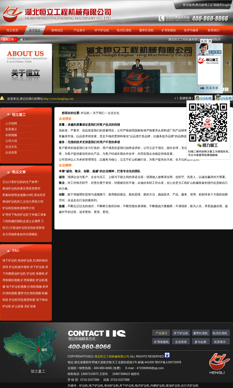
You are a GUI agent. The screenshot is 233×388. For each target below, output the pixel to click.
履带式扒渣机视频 (29, 293)
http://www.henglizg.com (58, 98)
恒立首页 (12, 30)
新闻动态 (57, 30)
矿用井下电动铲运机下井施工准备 (24, 214)
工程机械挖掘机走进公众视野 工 (23, 221)
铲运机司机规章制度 (22, 299)
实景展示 (11, 129)
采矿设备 (30, 306)
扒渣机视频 (34, 286)
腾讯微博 (201, 5)
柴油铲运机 (173, 385)
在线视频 (11, 135)
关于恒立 (35, 30)
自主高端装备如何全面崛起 (19, 234)
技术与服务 (191, 30)
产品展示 (79, 30)
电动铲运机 (25, 260)
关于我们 (98, 113)
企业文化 (11, 146)
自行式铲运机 (189, 385)
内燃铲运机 (157, 385)
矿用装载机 (169, 30)
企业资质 (11, 152)
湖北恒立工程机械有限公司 (111, 356)
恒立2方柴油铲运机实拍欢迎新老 (23, 227)
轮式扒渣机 (124, 30)
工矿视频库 (214, 5)
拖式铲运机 (142, 385)
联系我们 (213, 30)
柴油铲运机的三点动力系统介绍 (22, 201)
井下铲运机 (102, 30)
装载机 (40, 273)
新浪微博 (189, 5)
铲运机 (30, 273)
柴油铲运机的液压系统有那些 (21, 188)
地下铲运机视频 (16, 286)
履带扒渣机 (146, 30)
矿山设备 (18, 306)
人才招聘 (11, 123)
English (227, 5)
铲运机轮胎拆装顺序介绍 (18, 208)
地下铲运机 (9, 260)
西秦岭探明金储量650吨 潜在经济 (23, 195)
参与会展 (200, 342)
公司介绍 (11, 141)
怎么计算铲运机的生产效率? (20, 182)
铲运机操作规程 (19, 267)
